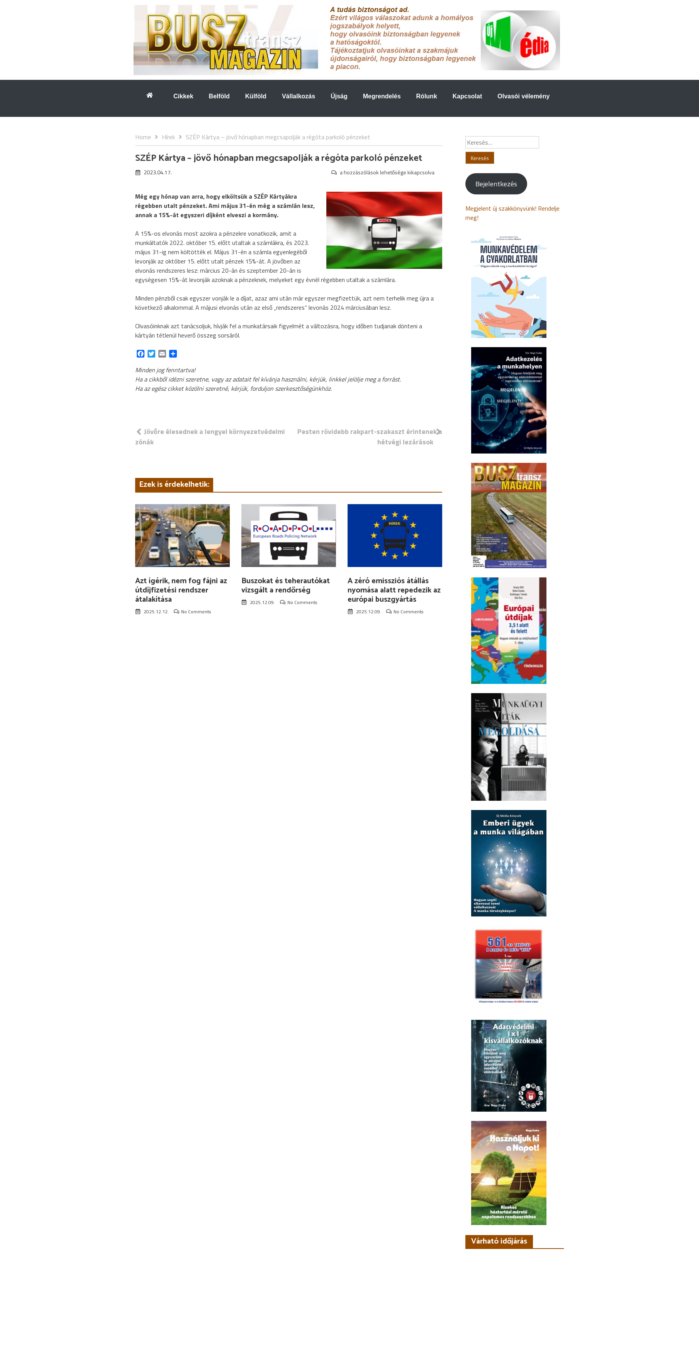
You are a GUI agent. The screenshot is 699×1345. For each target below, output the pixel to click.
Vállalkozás (298, 96)
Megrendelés (382, 96)
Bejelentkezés (496, 184)
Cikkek (183, 96)
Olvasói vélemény (523, 96)
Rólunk (426, 96)
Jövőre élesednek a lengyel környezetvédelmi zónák (210, 436)
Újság (339, 96)
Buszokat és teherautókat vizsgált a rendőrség (285, 586)
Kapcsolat (467, 96)
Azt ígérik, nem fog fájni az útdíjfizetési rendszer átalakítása (181, 590)
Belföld (219, 96)
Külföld (255, 96)
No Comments (196, 611)
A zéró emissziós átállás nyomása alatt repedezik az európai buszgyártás (394, 590)
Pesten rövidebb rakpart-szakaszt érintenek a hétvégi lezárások (369, 436)
